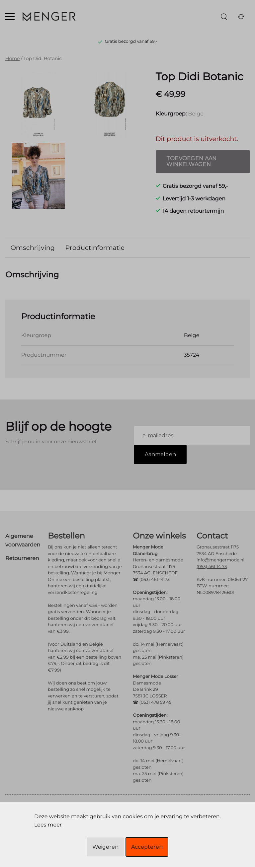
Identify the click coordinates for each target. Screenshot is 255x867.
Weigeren (105, 847)
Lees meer (48, 825)
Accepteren (147, 847)
